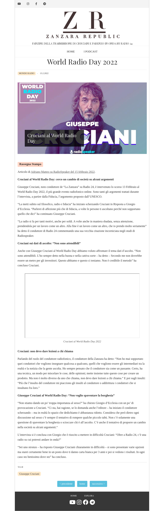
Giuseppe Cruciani (29, 473)
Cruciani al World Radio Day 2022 (82, 341)
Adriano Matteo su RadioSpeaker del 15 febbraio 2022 (63, 172)
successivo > (98, 483)
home (82, 483)
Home (74, 495)
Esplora (89, 495)
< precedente (66, 483)
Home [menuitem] (71, 51)
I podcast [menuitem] (90, 51)
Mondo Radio (26, 73)
